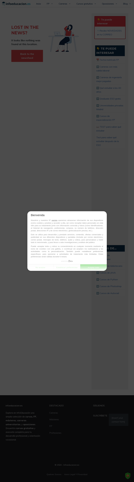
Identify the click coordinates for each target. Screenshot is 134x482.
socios (54, 220)
